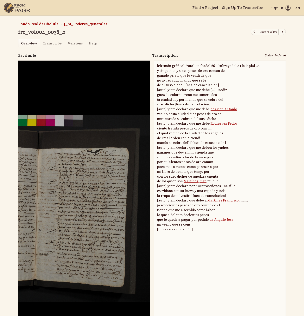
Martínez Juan (195, 181)
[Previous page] (254, 32)
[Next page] (282, 32)
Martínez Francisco (223, 200)
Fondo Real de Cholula (38, 23)
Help (93, 43)
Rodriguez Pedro (224, 123)
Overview (29, 43)
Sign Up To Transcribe (242, 7)
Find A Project (205, 7)
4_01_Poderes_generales (85, 23)
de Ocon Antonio (224, 109)
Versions (75, 43)
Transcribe (52, 43)
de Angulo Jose (221, 219)
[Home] (17, 8)
